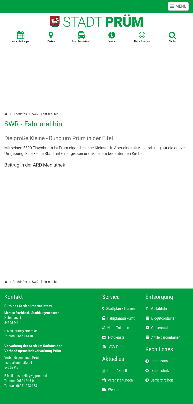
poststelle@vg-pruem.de (31, 375)
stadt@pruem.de (26, 331)
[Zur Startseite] (6, 114)
